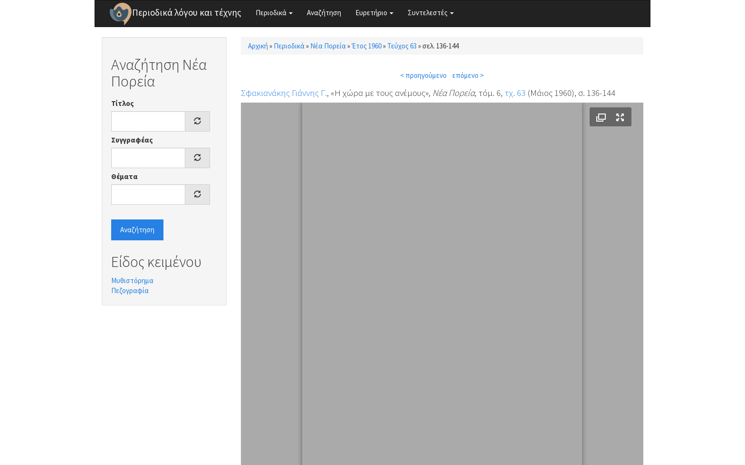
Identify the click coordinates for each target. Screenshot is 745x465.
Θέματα (124, 176)
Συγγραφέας (132, 139)
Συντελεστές (431, 12)
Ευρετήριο (374, 12)
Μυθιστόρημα (132, 280)
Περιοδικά (274, 12)
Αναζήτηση (324, 12)
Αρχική (258, 45)
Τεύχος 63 (402, 45)
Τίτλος (122, 103)
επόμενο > (468, 75)
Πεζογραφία (130, 290)
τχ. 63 (515, 92)
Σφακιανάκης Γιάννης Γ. (284, 92)
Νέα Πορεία (328, 45)
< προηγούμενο (423, 75)
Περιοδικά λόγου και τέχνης (186, 12)
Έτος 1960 (367, 45)
